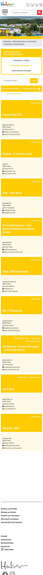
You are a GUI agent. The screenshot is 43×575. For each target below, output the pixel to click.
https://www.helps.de (10, 291)
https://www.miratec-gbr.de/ (12, 448)
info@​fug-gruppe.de (9, 249)
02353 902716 (7, 169)
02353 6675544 (8, 404)
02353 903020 (7, 325)
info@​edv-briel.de (8, 210)
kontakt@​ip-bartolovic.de (11, 367)
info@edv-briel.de (8, 213)
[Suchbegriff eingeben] (15, 80)
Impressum (5, 546)
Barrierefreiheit (7, 543)
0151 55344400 (8, 208)
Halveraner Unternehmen (21, 65)
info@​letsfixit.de (8, 406)
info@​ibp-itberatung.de (10, 328)
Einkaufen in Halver (21, 60)
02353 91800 (7, 247)
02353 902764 (7, 129)
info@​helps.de (7, 289)
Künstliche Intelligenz (33, 341)
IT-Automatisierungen (21, 338)
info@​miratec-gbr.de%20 (11, 445)
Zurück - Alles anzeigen (14, 94)
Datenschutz (6, 540)
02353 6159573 (8, 443)
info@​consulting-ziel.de (10, 132)
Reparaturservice (35, 377)
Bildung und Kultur (8, 512)
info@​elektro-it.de (8, 171)
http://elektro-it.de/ (9, 174)
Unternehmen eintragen (21, 71)
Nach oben (9, 549)
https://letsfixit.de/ (9, 409)
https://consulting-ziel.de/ (11, 134)
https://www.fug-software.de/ (12, 252)
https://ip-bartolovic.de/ (10, 369)
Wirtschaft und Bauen (10, 519)
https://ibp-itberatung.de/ (11, 330)
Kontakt (4, 536)
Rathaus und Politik (9, 509)
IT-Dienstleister (36, 103)
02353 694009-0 (8, 286)
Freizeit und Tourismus (10, 516)
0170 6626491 (7, 365)
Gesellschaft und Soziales (11, 522)
